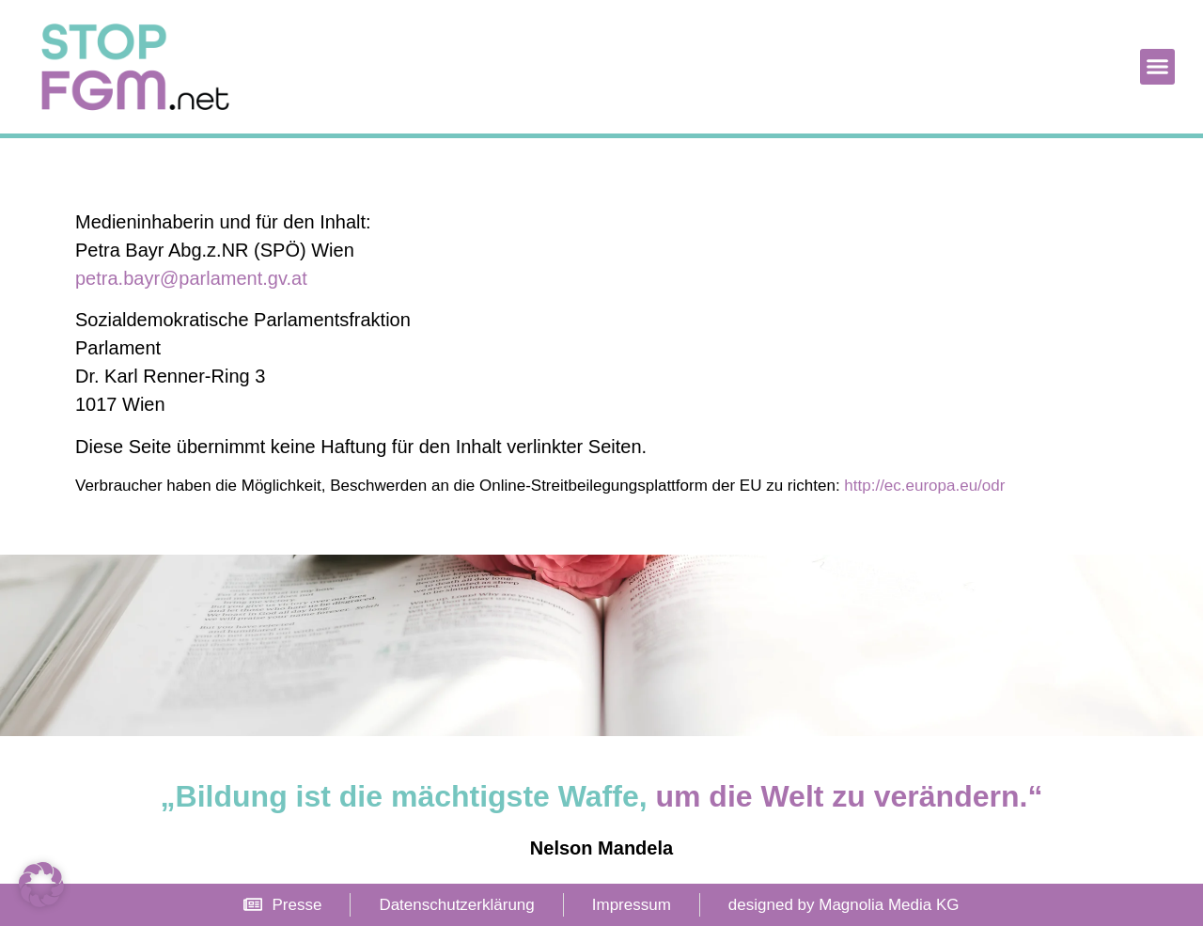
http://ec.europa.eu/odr (924, 485)
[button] (1158, 67)
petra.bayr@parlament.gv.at (191, 278)
